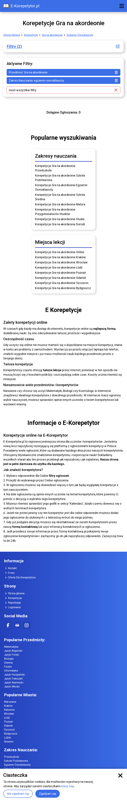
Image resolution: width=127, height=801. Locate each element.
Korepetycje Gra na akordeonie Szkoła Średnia (60, 197)
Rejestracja (12, 603)
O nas (9, 573)
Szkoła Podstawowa (16, 760)
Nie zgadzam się (18, 793)
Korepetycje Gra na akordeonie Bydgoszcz (63, 288)
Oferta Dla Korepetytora (20, 578)
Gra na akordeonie (52, 35)
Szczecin (9, 729)
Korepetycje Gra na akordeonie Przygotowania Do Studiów (55, 212)
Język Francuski (13, 678)
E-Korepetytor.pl (21, 6)
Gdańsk (8, 725)
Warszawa (10, 701)
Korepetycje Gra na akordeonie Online (59, 252)
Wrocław (9, 713)
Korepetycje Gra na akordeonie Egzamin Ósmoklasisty (61, 187)
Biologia (8, 658)
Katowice (9, 709)
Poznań (8, 721)
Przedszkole (11, 756)
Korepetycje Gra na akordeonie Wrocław (61, 262)
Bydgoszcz (10, 733)
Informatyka (11, 670)
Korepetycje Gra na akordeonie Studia (59, 219)
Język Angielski (13, 650)
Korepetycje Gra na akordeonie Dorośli (60, 224)
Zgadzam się (47, 793)
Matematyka (11, 646)
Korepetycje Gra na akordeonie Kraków (60, 257)
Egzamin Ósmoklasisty (80, 35)
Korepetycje (31, 35)
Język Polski (11, 654)
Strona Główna (11, 35)
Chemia (8, 662)
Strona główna (14, 593)
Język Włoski (12, 686)
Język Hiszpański (14, 674)
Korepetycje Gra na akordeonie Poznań (60, 272)
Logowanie (12, 607)
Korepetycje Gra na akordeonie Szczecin (61, 283)
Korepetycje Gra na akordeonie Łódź (59, 267)
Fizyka (8, 666)
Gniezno (8, 741)
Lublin (7, 737)
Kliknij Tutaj (67, 786)
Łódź (7, 717)
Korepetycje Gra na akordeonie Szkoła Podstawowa (60, 178)
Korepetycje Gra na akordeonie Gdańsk (60, 277)
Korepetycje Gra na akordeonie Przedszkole (55, 168)
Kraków (8, 705)
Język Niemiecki (13, 682)
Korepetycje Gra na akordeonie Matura (60, 204)
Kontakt (10, 568)
